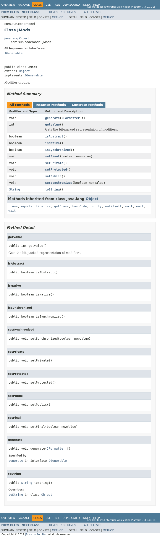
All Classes (92, 12)
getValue (52, 124)
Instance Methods (51, 105)
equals (26, 206)
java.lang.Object (16, 38)
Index (86, 4)
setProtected (56, 169)
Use (48, 4)
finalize (43, 206)
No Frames (68, 12)
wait (129, 206)
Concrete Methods (87, 105)
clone (13, 206)
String (14, 189)
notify (96, 206)
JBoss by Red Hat (36, 534)
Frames (53, 12)
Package (24, 4)
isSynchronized (58, 150)
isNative (52, 143)
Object (24, 71)
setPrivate (54, 163)
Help (96, 4)
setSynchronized (58, 182)
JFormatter (70, 118)
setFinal (52, 156)
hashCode (79, 206)
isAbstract (54, 136)
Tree (56, 4)
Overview (8, 4)
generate (52, 118)
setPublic (53, 176)
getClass (61, 206)
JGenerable (13, 53)
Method (57, 17)
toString (52, 189)
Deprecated (71, 4)
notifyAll (113, 206)
